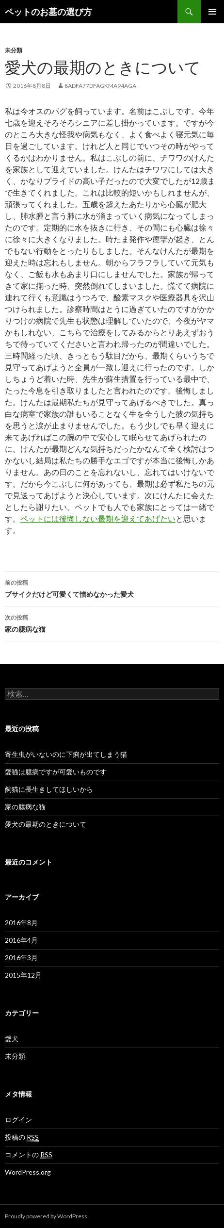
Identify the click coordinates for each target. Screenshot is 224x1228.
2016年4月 (21, 940)
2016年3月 (21, 957)
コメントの (28, 1154)
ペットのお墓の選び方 (48, 11)
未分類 (13, 50)
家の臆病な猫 (112, 622)
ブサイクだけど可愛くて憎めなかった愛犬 (112, 587)
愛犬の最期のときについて (45, 824)
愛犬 (11, 1038)
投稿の (22, 1137)
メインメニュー (212, 11)
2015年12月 (23, 975)
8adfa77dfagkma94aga (100, 85)
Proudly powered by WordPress (46, 1216)
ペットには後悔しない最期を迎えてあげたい (98, 518)
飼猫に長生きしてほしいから (49, 789)
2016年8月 (21, 922)
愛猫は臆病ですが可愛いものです (56, 772)
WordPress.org (28, 1172)
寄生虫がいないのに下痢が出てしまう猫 (66, 754)
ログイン (18, 1119)
